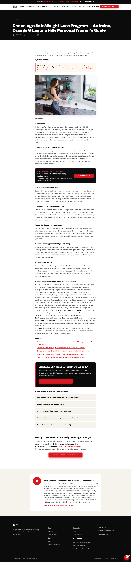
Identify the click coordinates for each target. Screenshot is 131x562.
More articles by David (51, 505)
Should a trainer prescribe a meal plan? (51, 404)
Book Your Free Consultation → (56, 381)
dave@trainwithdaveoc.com (106, 531)
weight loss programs (85, 342)
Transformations (43, 6)
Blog (74, 6)
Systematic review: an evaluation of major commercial (57, 342)
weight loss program (80, 348)
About (55, 6)
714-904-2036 (93, 6)
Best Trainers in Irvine (79, 545)
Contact (82, 6)
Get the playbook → (84, 176)
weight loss (56, 354)
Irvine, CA (76, 531)
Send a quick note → (104, 534)
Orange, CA (76, 528)
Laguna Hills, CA (78, 534)
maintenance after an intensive (62, 357)
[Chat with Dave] (126, 557)
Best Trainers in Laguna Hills (81, 549)
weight (56, 351)
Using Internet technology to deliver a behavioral (55, 348)
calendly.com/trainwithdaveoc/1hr (70, 446)
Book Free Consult (109, 6)
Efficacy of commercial (45, 351)
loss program (84, 357)
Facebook (71, 505)
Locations (65, 6)
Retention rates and (44, 354)
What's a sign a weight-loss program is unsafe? (54, 411)
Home (22, 6)
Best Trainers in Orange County (82, 542)
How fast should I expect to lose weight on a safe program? (58, 397)
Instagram (63, 505)
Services (30, 6)
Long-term (41, 357)
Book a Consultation (54, 544)
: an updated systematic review (81, 351)
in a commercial (66, 354)
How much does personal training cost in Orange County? (57, 418)
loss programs (65, 351)
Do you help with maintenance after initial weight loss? (56, 425)
